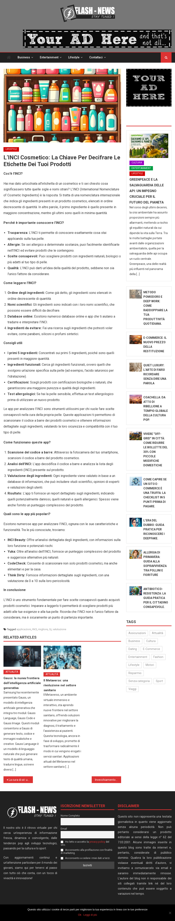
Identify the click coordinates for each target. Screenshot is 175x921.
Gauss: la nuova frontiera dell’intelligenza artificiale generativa (22, 683)
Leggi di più (90, 914)
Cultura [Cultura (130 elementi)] (151, 641)
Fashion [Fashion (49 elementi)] (158, 657)
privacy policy (97, 841)
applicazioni (24, 629)
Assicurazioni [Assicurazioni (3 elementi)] (137, 633)
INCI (34, 629)
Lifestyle (73, 57)
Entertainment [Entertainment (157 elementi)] (137, 657)
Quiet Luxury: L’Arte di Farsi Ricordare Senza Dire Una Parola (154, 374)
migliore (43, 629)
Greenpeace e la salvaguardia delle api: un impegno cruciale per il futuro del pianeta (146, 191)
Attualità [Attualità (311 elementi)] (157, 633)
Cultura (137, 162)
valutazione (59, 629)
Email (64, 828)
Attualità (12, 671)
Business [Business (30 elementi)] (134, 641)
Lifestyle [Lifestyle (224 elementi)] (133, 665)
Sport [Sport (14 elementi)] (159, 681)
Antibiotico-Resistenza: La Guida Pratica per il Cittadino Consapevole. (155, 598)
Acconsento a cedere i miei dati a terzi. (85, 858)
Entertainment (49, 57)
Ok (79, 914)
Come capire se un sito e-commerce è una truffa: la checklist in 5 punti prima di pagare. (155, 493)
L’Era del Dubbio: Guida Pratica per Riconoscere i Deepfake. (154, 529)
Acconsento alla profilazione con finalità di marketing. (86, 851)
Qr (50, 629)
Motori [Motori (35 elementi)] (150, 665)
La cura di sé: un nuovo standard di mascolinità (21, 779)
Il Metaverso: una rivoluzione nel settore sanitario (59, 685)
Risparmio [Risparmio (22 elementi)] (135, 673)
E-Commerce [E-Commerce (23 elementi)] (151, 649)
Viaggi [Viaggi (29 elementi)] (132, 689)
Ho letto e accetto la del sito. (85, 843)
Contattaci (96, 57)
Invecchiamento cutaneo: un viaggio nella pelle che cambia (108, 779)
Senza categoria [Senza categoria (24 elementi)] (139, 681)
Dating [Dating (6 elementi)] (132, 649)
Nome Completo (70, 815)
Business (24, 57)
